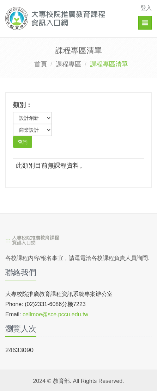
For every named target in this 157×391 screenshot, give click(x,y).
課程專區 (68, 64)
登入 (146, 8)
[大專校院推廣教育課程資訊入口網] (64, 18)
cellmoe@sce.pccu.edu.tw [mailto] (55, 314)
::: (8, 240)
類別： (22, 104)
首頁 (40, 64)
